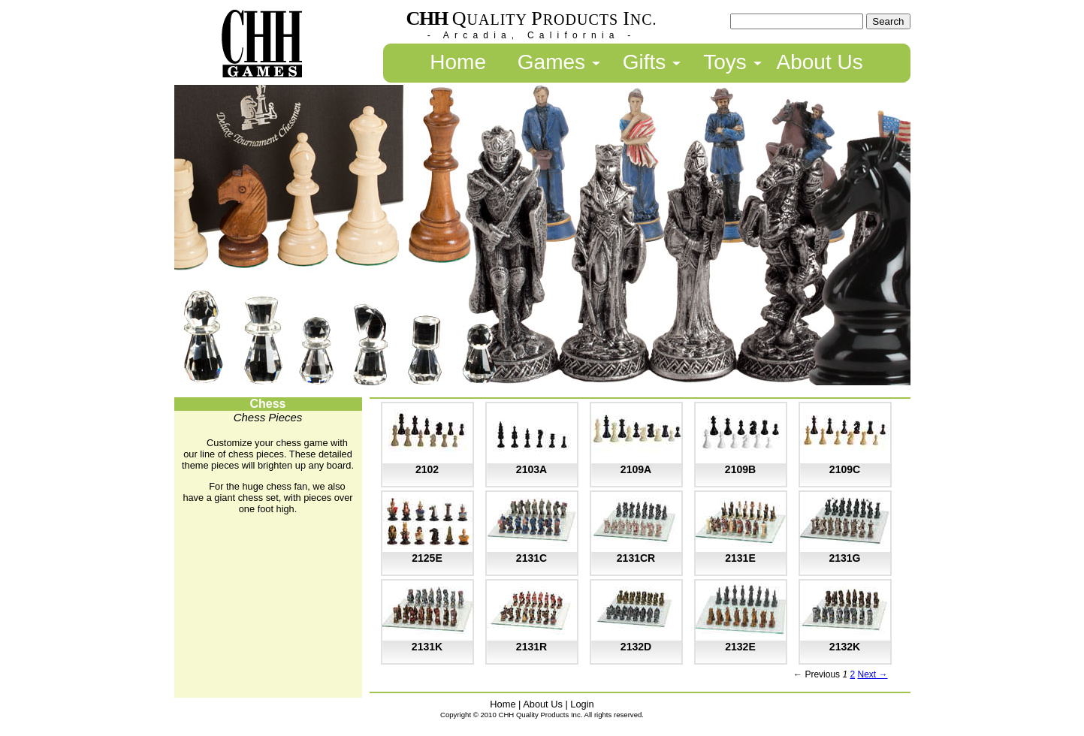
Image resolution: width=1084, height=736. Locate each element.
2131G (844, 558)
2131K (427, 647)
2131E (740, 558)
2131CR (636, 558)
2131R (531, 647)
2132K (844, 647)
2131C (531, 558)
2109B (740, 469)
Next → (872, 674)
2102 (427, 469)
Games (551, 62)
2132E (740, 647)
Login (581, 704)
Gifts (644, 62)
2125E (427, 558)
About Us (820, 62)
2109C (844, 469)
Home (458, 62)
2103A (531, 469)
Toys (725, 62)
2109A (636, 469)
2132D (636, 647)
